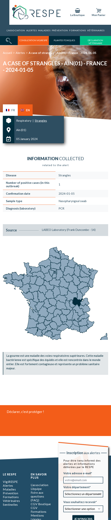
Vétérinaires (96, 30)
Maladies (44, 30)
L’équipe (36, 488)
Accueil (7, 52)
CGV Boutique (41, 504)
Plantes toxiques (64, 40)
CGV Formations (39, 509)
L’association (16, 30)
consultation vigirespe (33, 40)
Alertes (31, 30)
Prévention (60, 30)
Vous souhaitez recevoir (79, 502)
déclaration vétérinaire (95, 42)
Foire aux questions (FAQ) (37, 496)
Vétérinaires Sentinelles (11, 502)
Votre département (76, 487)
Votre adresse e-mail (77, 473)
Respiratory (24, 120)
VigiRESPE (10, 481)
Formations (77, 30)
